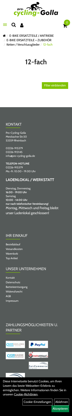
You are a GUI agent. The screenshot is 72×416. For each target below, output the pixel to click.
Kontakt (10, 277)
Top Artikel (12, 258)
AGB (8, 296)
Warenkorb (12, 253)
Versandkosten (14, 249)
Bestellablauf (13, 244)
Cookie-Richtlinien (26, 394)
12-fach (48, 44)
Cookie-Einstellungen (37, 402)
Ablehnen (61, 402)
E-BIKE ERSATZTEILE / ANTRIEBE (31, 36)
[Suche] (13, 24)
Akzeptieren (60, 408)
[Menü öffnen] (5, 24)
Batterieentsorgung (16, 287)
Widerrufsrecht (14, 291)
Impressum (12, 300)
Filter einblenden (55, 85)
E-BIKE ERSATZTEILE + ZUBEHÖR (29, 40)
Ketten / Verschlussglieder (23, 44)
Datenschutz (13, 282)
